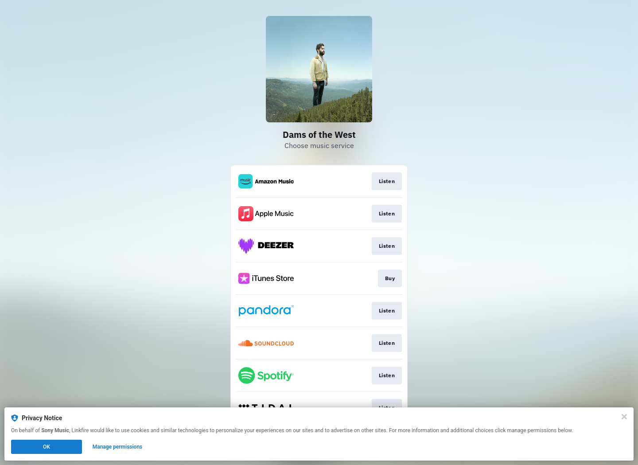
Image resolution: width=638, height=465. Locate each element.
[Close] (624, 417)
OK (46, 447)
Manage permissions (118, 447)
